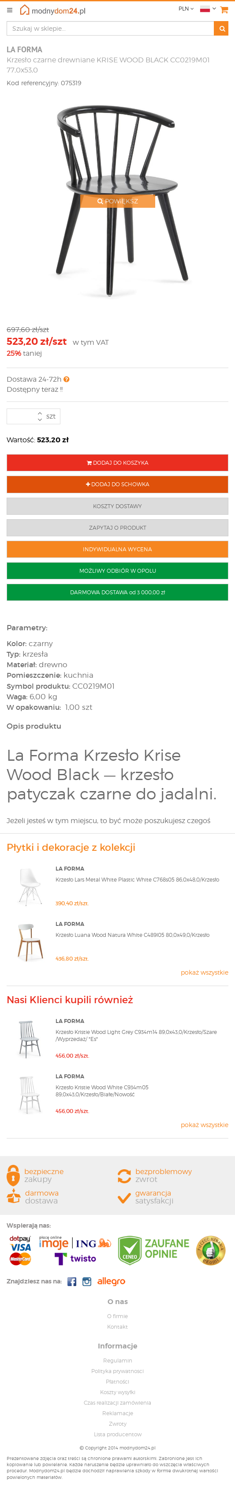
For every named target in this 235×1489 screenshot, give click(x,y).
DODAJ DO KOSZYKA (118, 462)
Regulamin (117, 1360)
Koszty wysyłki (117, 1392)
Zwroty (118, 1423)
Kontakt (117, 1326)
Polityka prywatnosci (117, 1371)
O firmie (117, 1316)
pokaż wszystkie (204, 972)
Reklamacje (117, 1413)
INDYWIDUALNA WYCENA (117, 549)
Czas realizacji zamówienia (117, 1402)
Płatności (117, 1381)
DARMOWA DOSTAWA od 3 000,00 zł (117, 592)
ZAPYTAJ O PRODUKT (117, 527)
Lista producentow (118, 1434)
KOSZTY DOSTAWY (117, 506)
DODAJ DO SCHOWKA (117, 484)
